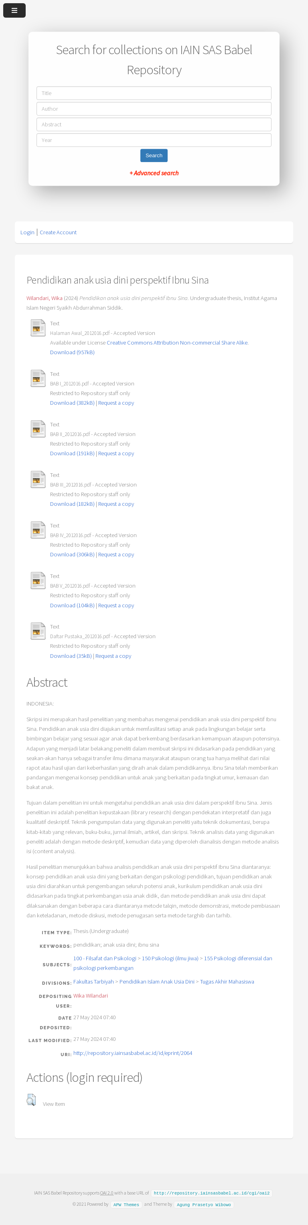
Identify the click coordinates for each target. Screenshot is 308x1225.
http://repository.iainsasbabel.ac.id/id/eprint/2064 (132, 1053)
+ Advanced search (154, 173)
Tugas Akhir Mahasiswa (227, 981)
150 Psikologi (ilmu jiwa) (170, 958)
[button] (31, 1100)
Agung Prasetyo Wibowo (204, 1204)
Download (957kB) (72, 352)
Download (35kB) (71, 655)
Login (27, 232)
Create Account (58, 232)
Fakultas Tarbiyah (93, 981)
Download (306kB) (72, 554)
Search (154, 155)
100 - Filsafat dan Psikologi (104, 958)
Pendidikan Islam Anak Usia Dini (157, 981)
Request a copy (116, 402)
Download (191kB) (72, 453)
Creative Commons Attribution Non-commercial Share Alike (177, 342)
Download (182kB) (72, 503)
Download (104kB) (72, 605)
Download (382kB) (72, 402)
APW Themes (126, 1204)
